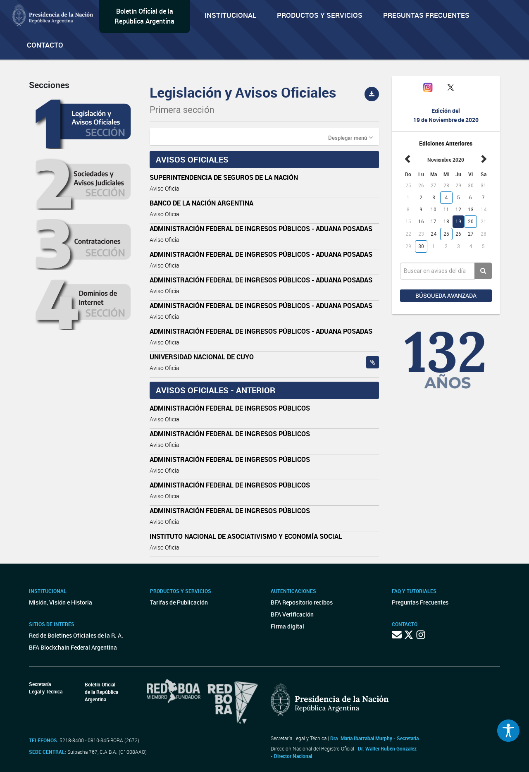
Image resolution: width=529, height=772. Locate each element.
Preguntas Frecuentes (426, 15)
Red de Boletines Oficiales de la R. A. (76, 635)
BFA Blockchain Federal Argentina (73, 647)
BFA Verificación (292, 614)
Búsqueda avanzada (446, 295)
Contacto (45, 45)
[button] (350, 137)
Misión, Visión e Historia (60, 602)
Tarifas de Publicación (179, 602)
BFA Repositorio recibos (302, 602)
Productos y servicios (319, 15)
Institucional (230, 15)
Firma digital (287, 626)
